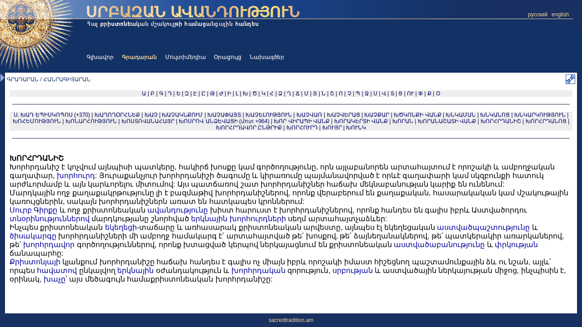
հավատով (57, 270)
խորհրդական (258, 270)
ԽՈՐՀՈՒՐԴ (302, 127)
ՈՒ (410, 93)
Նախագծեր (267, 57)
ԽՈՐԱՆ (402, 121)
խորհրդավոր (49, 244)
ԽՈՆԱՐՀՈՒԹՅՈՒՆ (91, 121)
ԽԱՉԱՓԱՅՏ (224, 115)
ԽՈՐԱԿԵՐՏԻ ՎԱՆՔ (361, 121)
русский (537, 14)
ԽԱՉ (151, 115)
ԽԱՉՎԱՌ (309, 115)
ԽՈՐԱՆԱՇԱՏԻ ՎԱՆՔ (447, 121)
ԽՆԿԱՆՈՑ (495, 115)
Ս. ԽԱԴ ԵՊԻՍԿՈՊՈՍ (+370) (52, 115)
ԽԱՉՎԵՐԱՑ (343, 115)
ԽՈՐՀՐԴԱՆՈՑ (546, 121)
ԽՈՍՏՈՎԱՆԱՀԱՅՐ (148, 121)
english (560, 14)
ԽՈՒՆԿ (356, 127)
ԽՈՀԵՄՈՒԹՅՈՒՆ (37, 121)
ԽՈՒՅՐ (332, 127)
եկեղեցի (121, 227)
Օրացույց (227, 57)
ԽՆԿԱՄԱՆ (461, 115)
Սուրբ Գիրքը (33, 210)
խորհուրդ (76, 175)
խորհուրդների (258, 219)
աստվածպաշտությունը (483, 227)
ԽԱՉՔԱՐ (376, 115)
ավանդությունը (177, 210)
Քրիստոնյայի (35, 262)
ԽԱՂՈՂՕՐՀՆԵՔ (117, 115)
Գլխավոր (100, 57)
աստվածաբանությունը (439, 244)
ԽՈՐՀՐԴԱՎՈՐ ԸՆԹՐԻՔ (249, 127)
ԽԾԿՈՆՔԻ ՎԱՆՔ (417, 115)
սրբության (352, 270)
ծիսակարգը (33, 236)
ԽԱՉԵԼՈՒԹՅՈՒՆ (269, 115)
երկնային (209, 219)
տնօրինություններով (50, 219)
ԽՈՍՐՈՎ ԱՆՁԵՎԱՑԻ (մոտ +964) (225, 121)
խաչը (54, 279)
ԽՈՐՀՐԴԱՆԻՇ (501, 121)
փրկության (516, 244)
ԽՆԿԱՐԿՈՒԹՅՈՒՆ (540, 115)
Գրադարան (139, 57)
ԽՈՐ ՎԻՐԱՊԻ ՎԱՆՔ (302, 121)
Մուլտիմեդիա (185, 57)
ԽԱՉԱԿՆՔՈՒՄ (182, 115)
